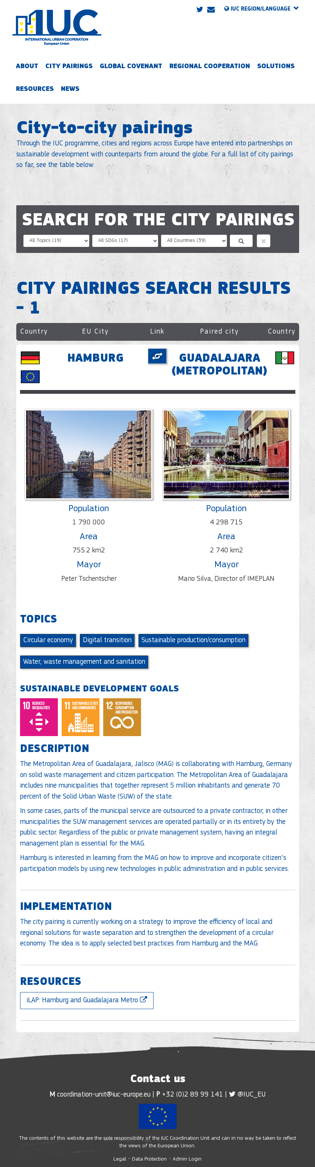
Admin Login (187, 1159)
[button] (263, 240)
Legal (120, 1159)
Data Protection (149, 1159)
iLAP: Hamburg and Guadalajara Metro (86, 1000)
